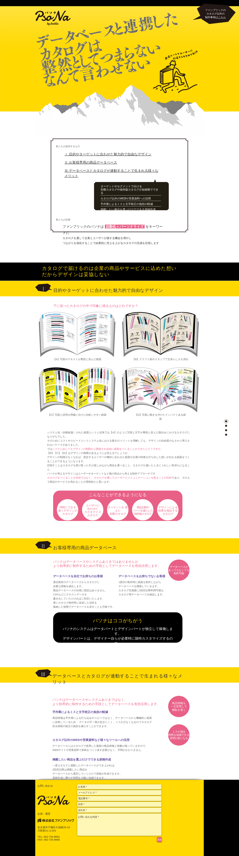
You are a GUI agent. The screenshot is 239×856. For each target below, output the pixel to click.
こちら (222, 17)
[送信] (159, 839)
